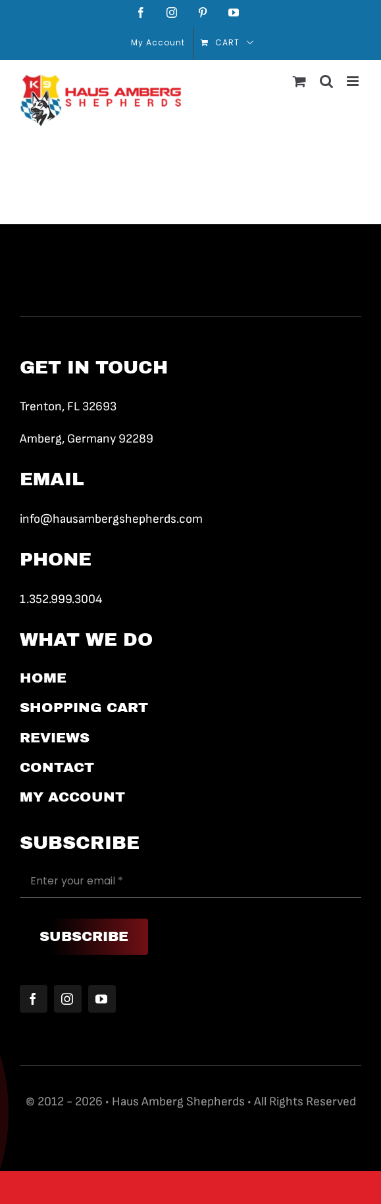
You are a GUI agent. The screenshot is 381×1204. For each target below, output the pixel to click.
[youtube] (102, 999)
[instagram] (68, 999)
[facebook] (33, 999)
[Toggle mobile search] (327, 81)
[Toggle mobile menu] (354, 81)
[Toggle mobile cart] (300, 81)
